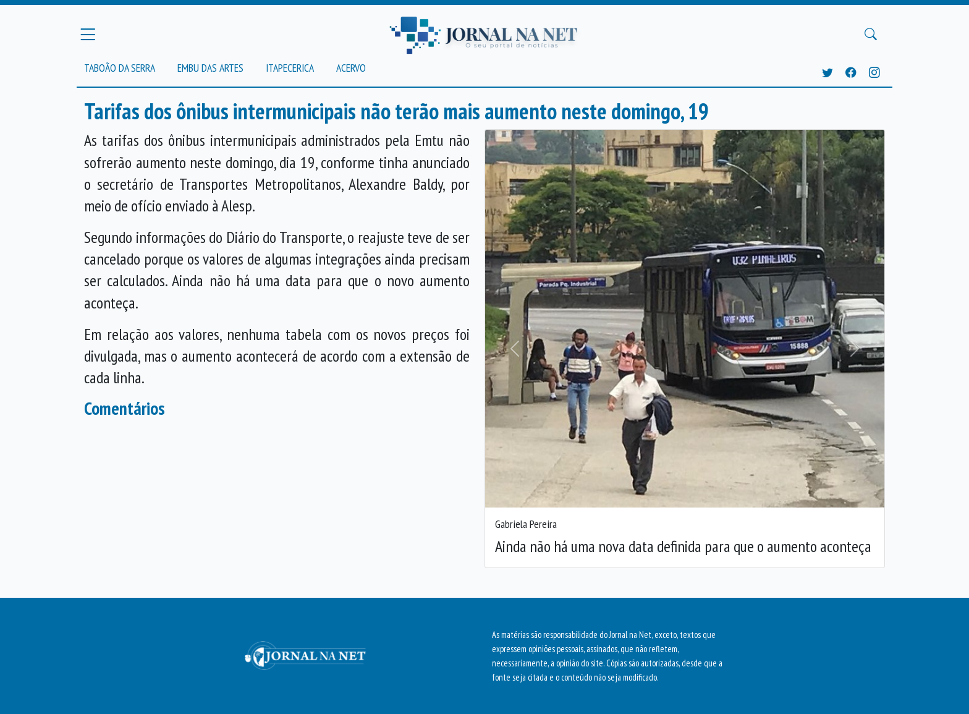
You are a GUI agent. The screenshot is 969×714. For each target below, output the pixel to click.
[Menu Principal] (88, 34)
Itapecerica (290, 68)
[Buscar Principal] (871, 34)
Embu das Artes (210, 68)
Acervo (351, 68)
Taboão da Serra (119, 68)
